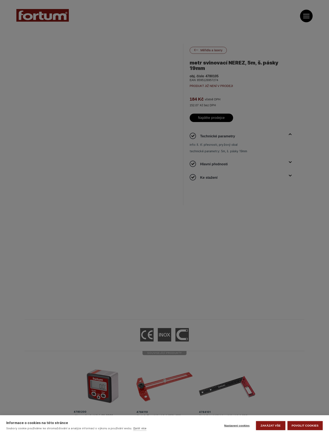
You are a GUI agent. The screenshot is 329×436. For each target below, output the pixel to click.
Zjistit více (139, 428)
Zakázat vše (271, 425)
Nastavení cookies (237, 425)
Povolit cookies (305, 425)
